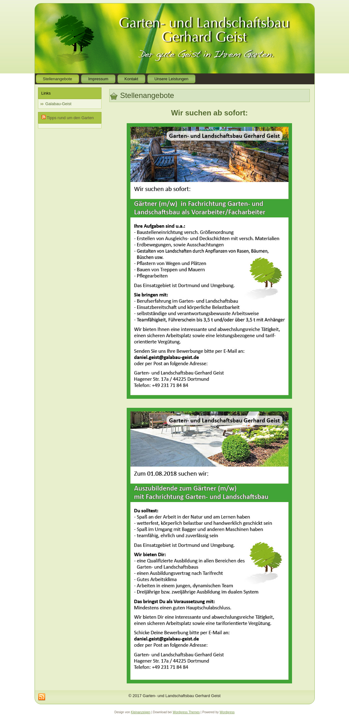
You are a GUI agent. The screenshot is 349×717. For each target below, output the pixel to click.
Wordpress (226, 712)
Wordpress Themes (186, 712)
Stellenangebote (147, 95)
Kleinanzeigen (140, 712)
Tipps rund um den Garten (70, 117)
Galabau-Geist (58, 103)
